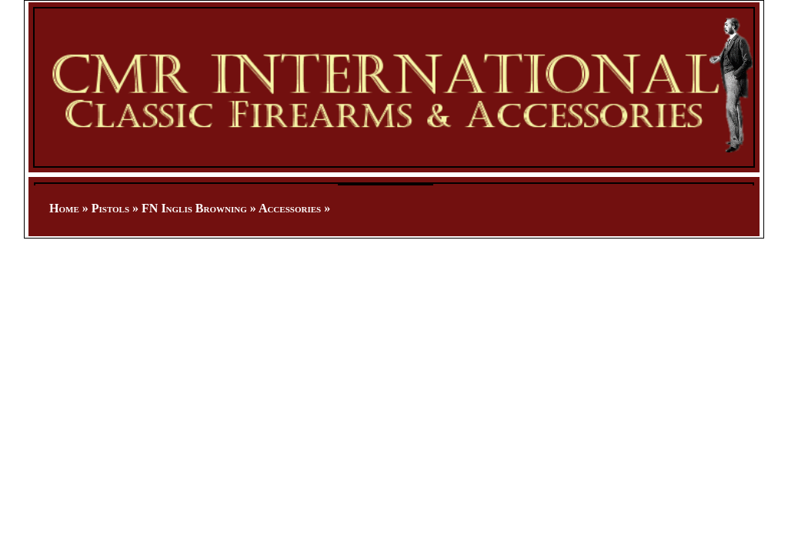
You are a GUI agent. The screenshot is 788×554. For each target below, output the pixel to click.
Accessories (290, 208)
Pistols (110, 208)
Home (64, 208)
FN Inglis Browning (194, 208)
